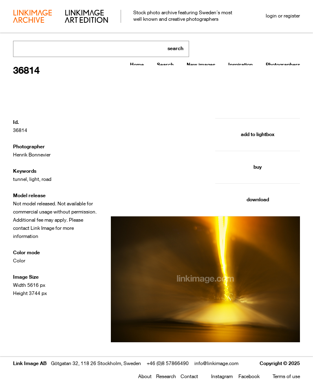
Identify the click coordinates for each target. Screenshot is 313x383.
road (46, 179)
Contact (189, 376)
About (145, 376)
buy (257, 167)
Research (166, 376)
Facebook (249, 376)
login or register (283, 16)
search (175, 48)
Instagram (222, 376)
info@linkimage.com (216, 363)
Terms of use (286, 376)
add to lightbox (257, 134)
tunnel (20, 179)
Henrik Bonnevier (32, 155)
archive (32, 17)
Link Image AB (29, 363)
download (258, 199)
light (34, 179)
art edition (86, 17)
